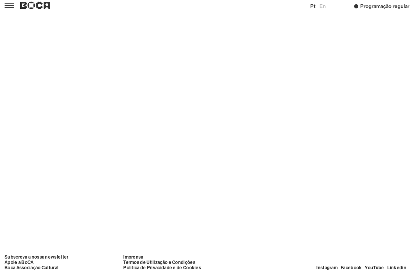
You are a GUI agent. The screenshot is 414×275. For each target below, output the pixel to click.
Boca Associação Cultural (31, 267)
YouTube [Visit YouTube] (374, 267)
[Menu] (9, 5)
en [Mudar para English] (322, 6)
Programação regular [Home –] (381, 6)
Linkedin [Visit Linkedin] (396, 267)
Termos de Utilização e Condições (159, 262)
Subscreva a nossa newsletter (36, 257)
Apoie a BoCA (19, 262)
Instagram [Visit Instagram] (327, 267)
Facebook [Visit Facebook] (351, 267)
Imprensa (133, 257)
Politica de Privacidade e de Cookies (162, 267)
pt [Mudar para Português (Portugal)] (313, 6)
